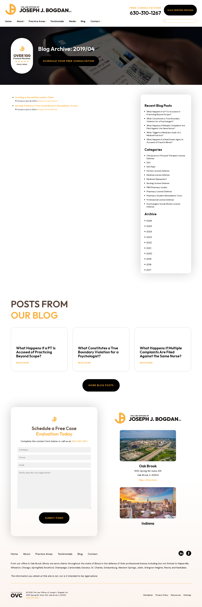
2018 (148, 264)
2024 (148, 231)
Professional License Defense (160, 199)
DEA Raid (151, 166)
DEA (149, 162)
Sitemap (187, 595)
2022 (148, 242)
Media (72, 21)
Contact (95, 21)
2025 (148, 226)
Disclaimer (148, 595)
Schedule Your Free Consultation (68, 61)
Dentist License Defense (158, 171)
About (20, 21)
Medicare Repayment (157, 179)
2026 (148, 220)
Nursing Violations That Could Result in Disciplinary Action (46, 105)
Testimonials (57, 21)
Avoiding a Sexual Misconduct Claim (34, 97)
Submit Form (54, 518)
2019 (148, 259)
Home (8, 21)
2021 (148, 248)
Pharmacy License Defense (159, 191)
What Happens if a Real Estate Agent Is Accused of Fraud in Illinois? (165, 141)
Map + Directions (148, 480)
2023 (148, 237)
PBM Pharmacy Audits (157, 187)
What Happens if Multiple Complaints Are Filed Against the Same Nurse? (166, 127)
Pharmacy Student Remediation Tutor (164, 195)
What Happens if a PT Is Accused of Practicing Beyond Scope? (163, 113)
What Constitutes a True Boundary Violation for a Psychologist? (163, 120)
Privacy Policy (161, 595)
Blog (83, 21)
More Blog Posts (101, 385)
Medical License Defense (48, 101)
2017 (148, 269)
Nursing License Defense (47, 109)
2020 (148, 253)
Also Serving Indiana (180, 10)
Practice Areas (37, 21)
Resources (176, 595)
